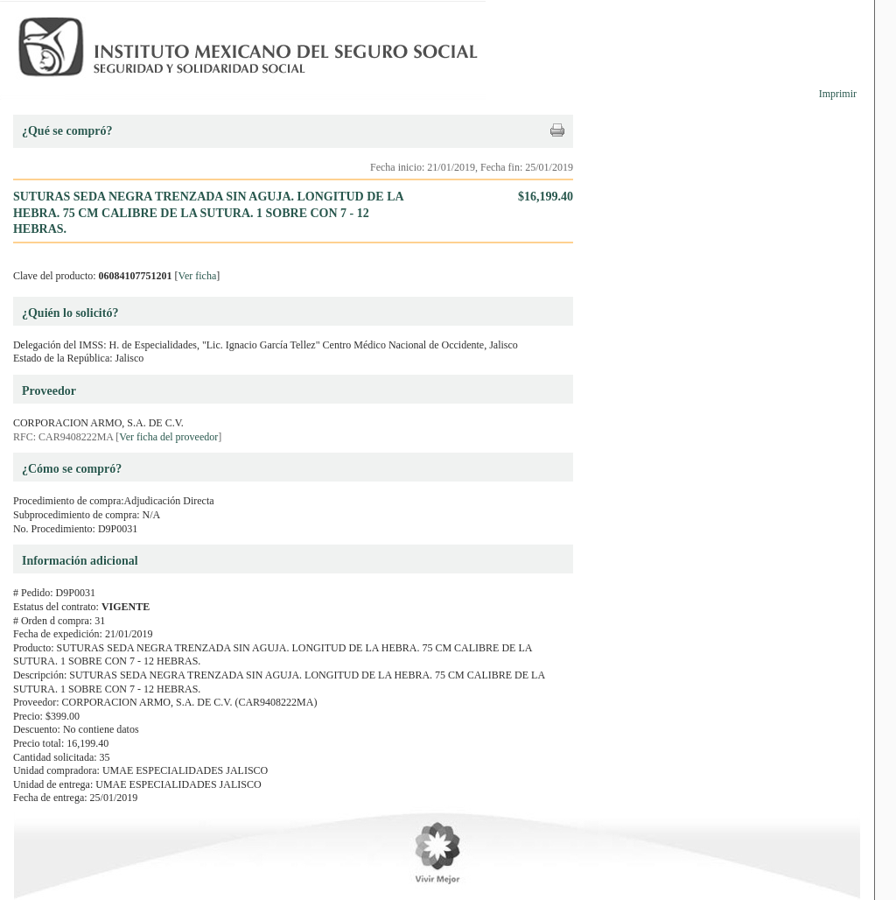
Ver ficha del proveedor (168, 437)
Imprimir (838, 94)
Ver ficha (197, 276)
